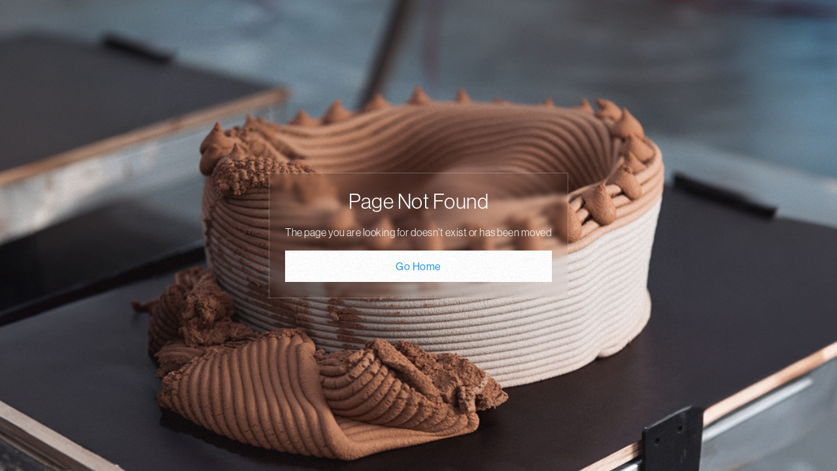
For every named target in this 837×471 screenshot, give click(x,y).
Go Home (418, 266)
